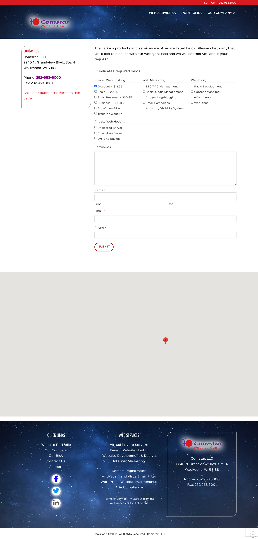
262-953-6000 (48, 78)
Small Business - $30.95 (115, 97)
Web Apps (201, 103)
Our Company (56, 450)
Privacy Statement (141, 498)
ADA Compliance (129, 487)
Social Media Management (164, 92)
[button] (165, 340)
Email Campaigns (158, 103)
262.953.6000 (227, 2)
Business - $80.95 (111, 103)
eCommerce (203, 97)
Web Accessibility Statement (129, 503)
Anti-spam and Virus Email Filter (129, 476)
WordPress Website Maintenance (129, 482)
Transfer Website (110, 114)
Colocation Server (110, 133)
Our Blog (56, 456)
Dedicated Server (110, 127)
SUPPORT (210, 2)
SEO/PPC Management (162, 86)
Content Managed (207, 92)
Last (170, 203)
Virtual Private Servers (129, 445)
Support (56, 467)
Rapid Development (208, 86)
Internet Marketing (129, 461)
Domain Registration (129, 471)
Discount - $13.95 (110, 86)
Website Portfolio (56, 445)
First (97, 203)
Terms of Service (115, 498)
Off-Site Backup (109, 138)
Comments (102, 147)
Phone (100, 228)
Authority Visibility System (165, 108)
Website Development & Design (129, 456)
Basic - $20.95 (108, 92)
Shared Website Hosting (129, 450)
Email (99, 211)
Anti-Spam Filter (109, 108)
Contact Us (56, 461)
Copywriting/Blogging (161, 97)
